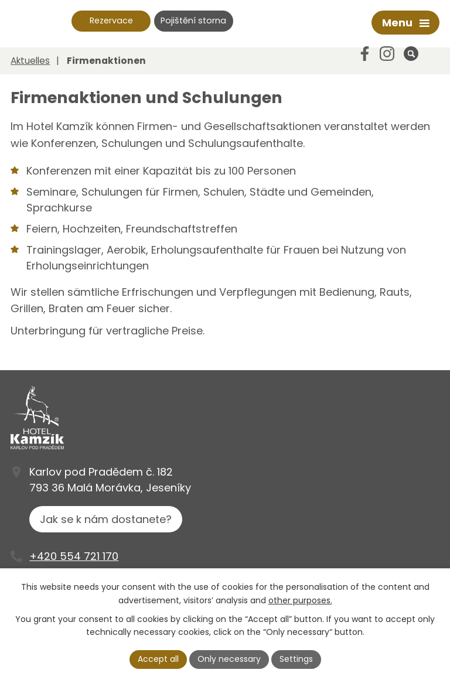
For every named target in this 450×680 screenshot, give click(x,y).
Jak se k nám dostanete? (106, 519)
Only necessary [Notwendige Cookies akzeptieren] (229, 659)
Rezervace (111, 20)
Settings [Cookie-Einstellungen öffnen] (296, 659)
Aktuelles (30, 60)
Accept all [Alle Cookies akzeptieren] (158, 659)
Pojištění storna (193, 20)
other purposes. (300, 600)
